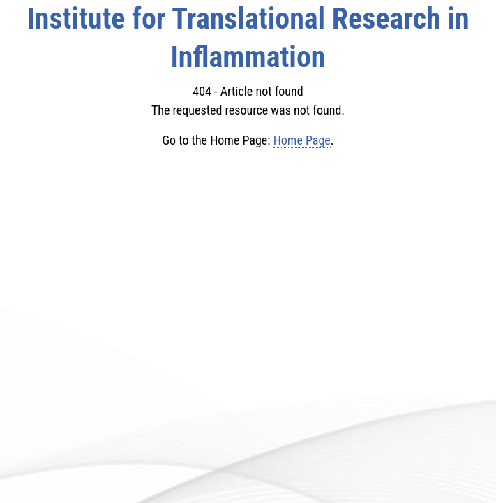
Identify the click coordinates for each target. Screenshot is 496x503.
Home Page (302, 140)
